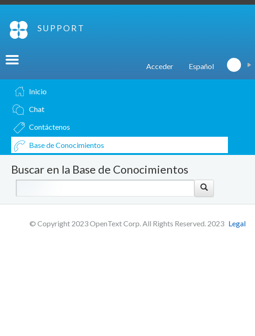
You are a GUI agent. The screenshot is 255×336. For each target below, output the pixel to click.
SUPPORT (61, 28)
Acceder (159, 66)
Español (201, 66)
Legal (237, 223)
